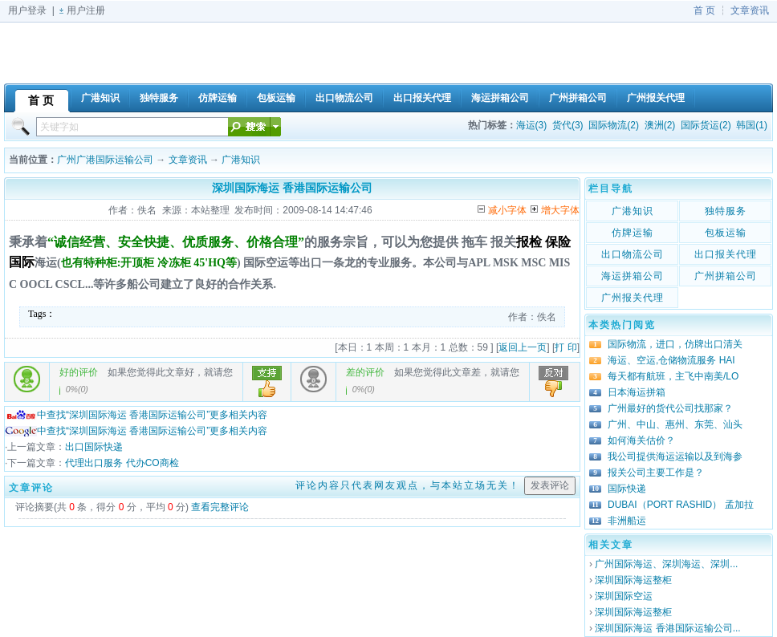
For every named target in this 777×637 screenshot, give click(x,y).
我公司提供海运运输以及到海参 (675, 456)
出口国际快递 (94, 446)
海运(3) (531, 125)
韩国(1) (751, 125)
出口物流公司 (632, 254)
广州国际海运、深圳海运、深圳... (666, 564)
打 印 (565, 347)
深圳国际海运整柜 (633, 580)
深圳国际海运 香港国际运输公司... (667, 628)
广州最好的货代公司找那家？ (670, 408)
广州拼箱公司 (725, 276)
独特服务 (725, 211)
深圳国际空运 (624, 596)
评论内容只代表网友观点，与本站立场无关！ (407, 485)
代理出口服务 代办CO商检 (121, 463)
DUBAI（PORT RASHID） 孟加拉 (681, 504)
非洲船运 (627, 520)
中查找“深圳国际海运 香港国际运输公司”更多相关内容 (136, 414)
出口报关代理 (725, 254)
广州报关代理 (632, 297)
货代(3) (568, 125)
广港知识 (241, 159)
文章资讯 (749, 10)
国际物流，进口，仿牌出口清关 (675, 344)
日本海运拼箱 (636, 392)
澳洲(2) (660, 125)
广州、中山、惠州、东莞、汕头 (675, 424)
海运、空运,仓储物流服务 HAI (671, 360)
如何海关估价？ (641, 440)
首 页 (704, 10)
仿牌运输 (632, 232)
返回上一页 (522, 347)
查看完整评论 (220, 507)
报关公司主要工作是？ (656, 472)
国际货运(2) (706, 125)
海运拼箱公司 (632, 276)
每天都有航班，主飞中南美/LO (673, 376)
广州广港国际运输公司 (105, 159)
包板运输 (725, 232)
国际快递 (627, 488)
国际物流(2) (613, 125)
